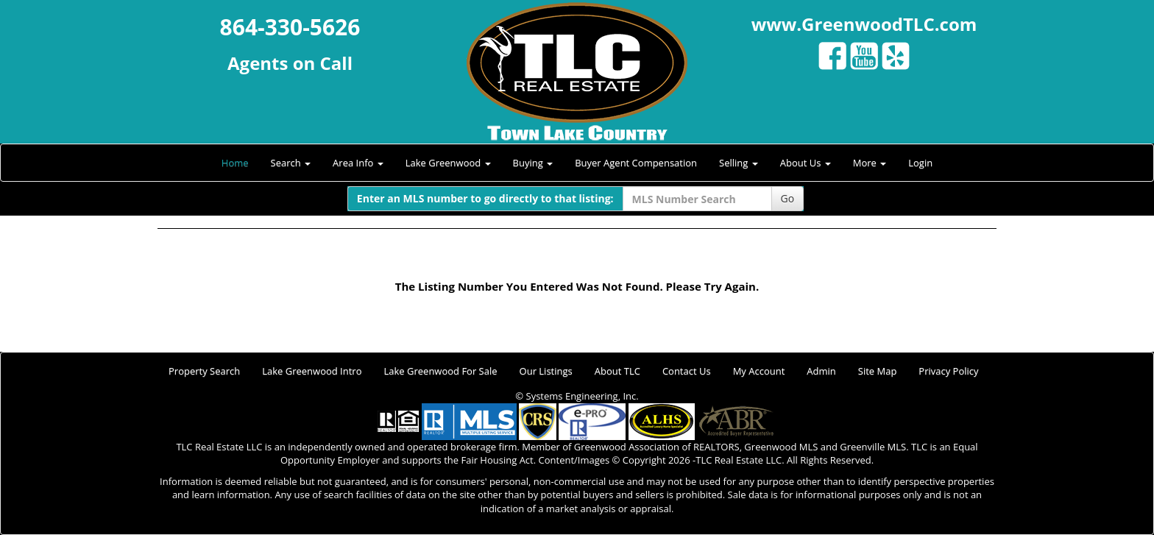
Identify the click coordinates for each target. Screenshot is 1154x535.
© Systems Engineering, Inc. (576, 396)
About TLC (617, 371)
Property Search (204, 371)
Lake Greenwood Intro (311, 371)
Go (788, 198)
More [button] (870, 162)
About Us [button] (805, 162)
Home (235, 162)
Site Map (877, 371)
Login (920, 162)
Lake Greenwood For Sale (441, 371)
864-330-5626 (290, 27)
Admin (821, 371)
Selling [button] (738, 162)
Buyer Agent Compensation (636, 162)
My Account (759, 371)
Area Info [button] (358, 162)
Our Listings (546, 371)
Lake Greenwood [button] (448, 162)
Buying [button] (533, 162)
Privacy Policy (948, 371)
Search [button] (291, 162)
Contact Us (686, 371)
